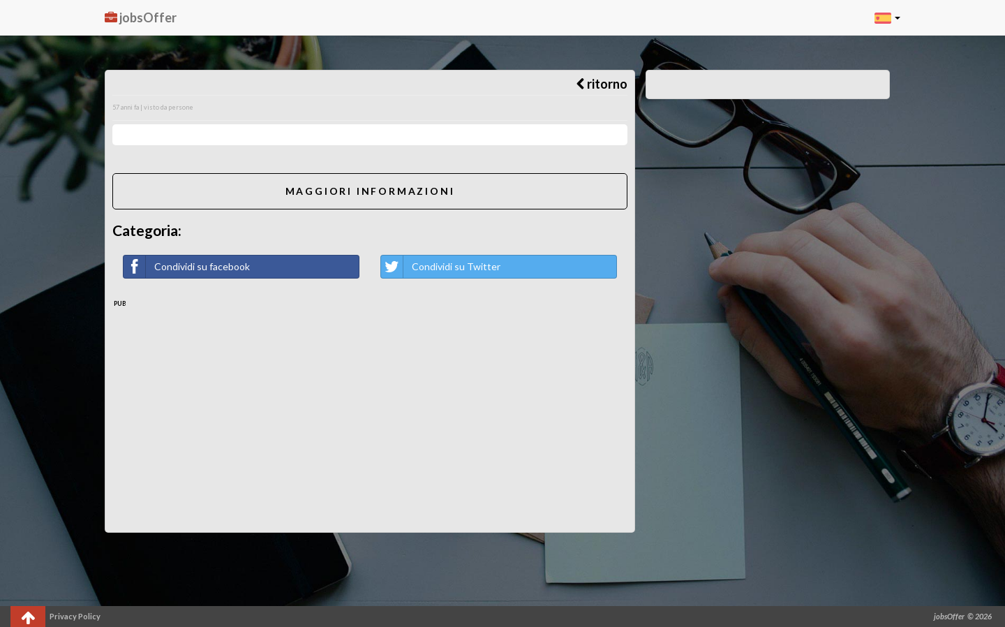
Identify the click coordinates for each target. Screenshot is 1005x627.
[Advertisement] (369, 413)
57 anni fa (125, 107)
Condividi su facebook (187, 267)
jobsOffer (141, 17)
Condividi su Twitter (440, 267)
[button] (887, 17)
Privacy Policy (75, 616)
